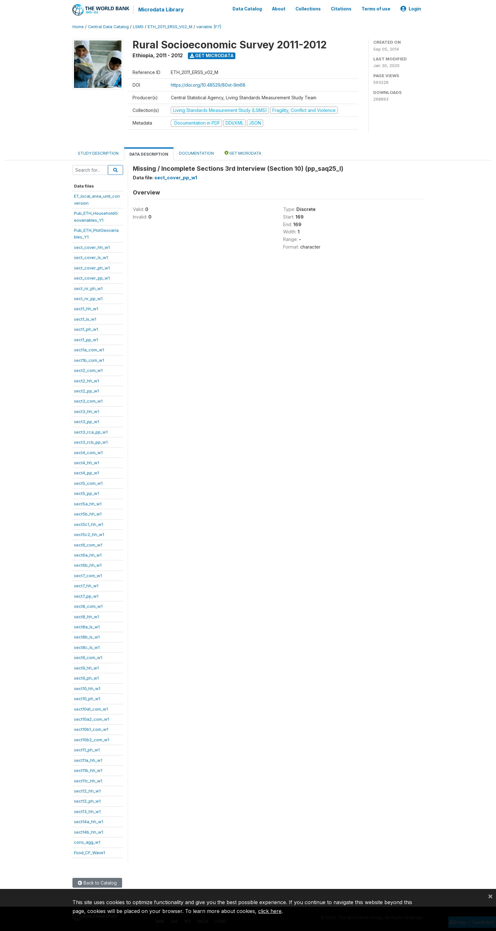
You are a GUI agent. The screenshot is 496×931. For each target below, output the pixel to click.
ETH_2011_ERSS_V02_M (170, 26)
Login (410, 8)
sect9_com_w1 (88, 657)
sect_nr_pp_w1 (88, 298)
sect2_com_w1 (88, 370)
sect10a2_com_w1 (91, 719)
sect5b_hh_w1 (88, 513)
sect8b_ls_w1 (87, 636)
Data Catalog (247, 8)
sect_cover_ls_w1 (91, 257)
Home (78, 26)
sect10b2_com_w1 (91, 739)
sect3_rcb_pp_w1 (91, 442)
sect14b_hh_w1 (88, 832)
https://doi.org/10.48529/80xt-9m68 (208, 85)
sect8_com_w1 (88, 606)
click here (270, 911)
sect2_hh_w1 (86, 380)
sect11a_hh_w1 (88, 760)
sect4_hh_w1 (86, 462)
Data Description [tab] (148, 154)
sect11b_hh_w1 (88, 770)
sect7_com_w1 (88, 575)
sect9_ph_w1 (86, 678)
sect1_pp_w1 (86, 339)
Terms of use (376, 8)
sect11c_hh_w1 (88, 780)
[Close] (490, 896)
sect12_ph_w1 (87, 801)
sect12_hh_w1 (87, 790)
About (278, 8)
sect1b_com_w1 (89, 360)
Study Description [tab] (98, 153)
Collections (308, 8)
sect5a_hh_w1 (88, 503)
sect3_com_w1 (88, 401)
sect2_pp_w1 (86, 390)
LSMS (138, 26)
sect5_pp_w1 (86, 493)
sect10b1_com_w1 (91, 729)
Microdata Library (161, 9)
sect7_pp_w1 (86, 596)
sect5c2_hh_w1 (89, 534)
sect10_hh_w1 (87, 688)
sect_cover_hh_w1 (92, 247)
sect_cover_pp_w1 (92, 278)
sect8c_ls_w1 (87, 647)
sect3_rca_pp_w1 (91, 432)
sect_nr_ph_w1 (88, 288)
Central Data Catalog (108, 26)
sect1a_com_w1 (89, 349)
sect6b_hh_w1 (88, 565)
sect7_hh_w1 (86, 585)
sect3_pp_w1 (86, 421)
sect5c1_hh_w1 (88, 524)
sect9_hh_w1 (86, 667)
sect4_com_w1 (88, 452)
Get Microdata (212, 55)
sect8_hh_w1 (86, 616)
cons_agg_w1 (87, 842)
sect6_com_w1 (88, 544)
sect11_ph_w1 (87, 749)
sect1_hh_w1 (86, 308)
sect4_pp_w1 (86, 472)
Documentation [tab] (196, 153)
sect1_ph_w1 (86, 329)
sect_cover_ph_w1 (92, 267)
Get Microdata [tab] (243, 153)
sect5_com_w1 (88, 483)
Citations (341, 8)
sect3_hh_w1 (86, 411)
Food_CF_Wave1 (89, 852)
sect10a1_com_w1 (91, 709)
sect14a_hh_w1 (88, 821)
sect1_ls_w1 (85, 319)
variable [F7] (208, 26)
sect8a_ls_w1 (87, 626)
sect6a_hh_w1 (88, 555)
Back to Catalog (97, 882)
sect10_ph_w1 (87, 698)
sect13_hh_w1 (87, 811)
